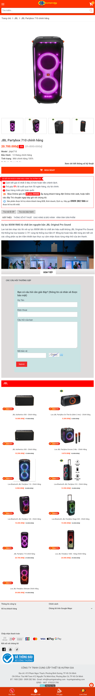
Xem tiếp (48, 272)
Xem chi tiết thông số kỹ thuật (79, 163)
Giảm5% (9, 548)
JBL (5, 383)
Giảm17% (55, 548)
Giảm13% (55, 409)
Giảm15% (9, 478)
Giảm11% (55, 478)
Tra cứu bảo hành (26, 212)
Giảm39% (9, 444)
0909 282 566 (78, 201)
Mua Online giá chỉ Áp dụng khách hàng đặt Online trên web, (43, 193)
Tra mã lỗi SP (8, 212)
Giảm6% (55, 513)
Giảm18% (9, 409)
